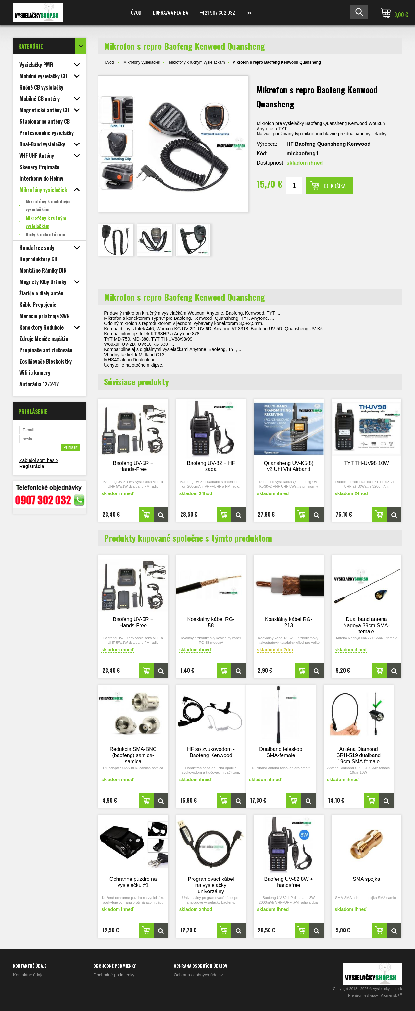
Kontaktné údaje (28, 974)
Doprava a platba (170, 12)
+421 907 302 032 (217, 12)
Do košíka (335, 186)
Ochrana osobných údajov (198, 974)
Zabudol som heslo (38, 460)
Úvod (136, 12)
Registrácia (31, 466)
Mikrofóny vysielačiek (141, 62)
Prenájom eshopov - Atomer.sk (375, 995)
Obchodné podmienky (114, 974)
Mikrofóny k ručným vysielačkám (197, 62)
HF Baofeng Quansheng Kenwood (328, 144)
